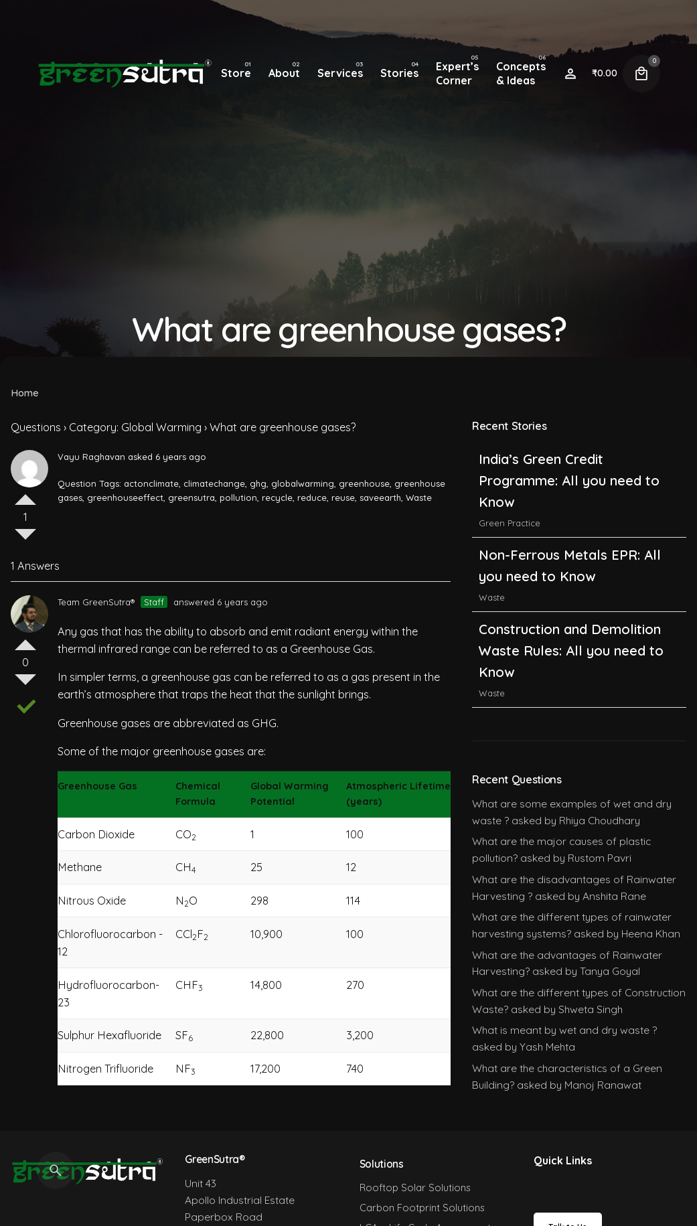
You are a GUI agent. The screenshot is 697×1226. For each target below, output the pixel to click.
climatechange (214, 483)
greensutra (191, 497)
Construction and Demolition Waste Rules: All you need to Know (571, 650)
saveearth (380, 497)
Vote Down (25, 539)
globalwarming (302, 483)
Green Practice (509, 523)
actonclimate (151, 483)
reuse (343, 497)
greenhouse (364, 483)
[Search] (55, 1170)
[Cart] (641, 73)
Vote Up (25, 494)
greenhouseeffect (125, 497)
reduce (312, 497)
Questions (36, 427)
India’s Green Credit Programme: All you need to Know (569, 480)
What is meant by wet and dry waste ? (564, 1030)
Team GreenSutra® (96, 602)
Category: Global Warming (135, 427)
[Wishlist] (570, 74)
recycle (277, 497)
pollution (238, 497)
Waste (419, 497)
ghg (258, 483)
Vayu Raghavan (91, 456)
